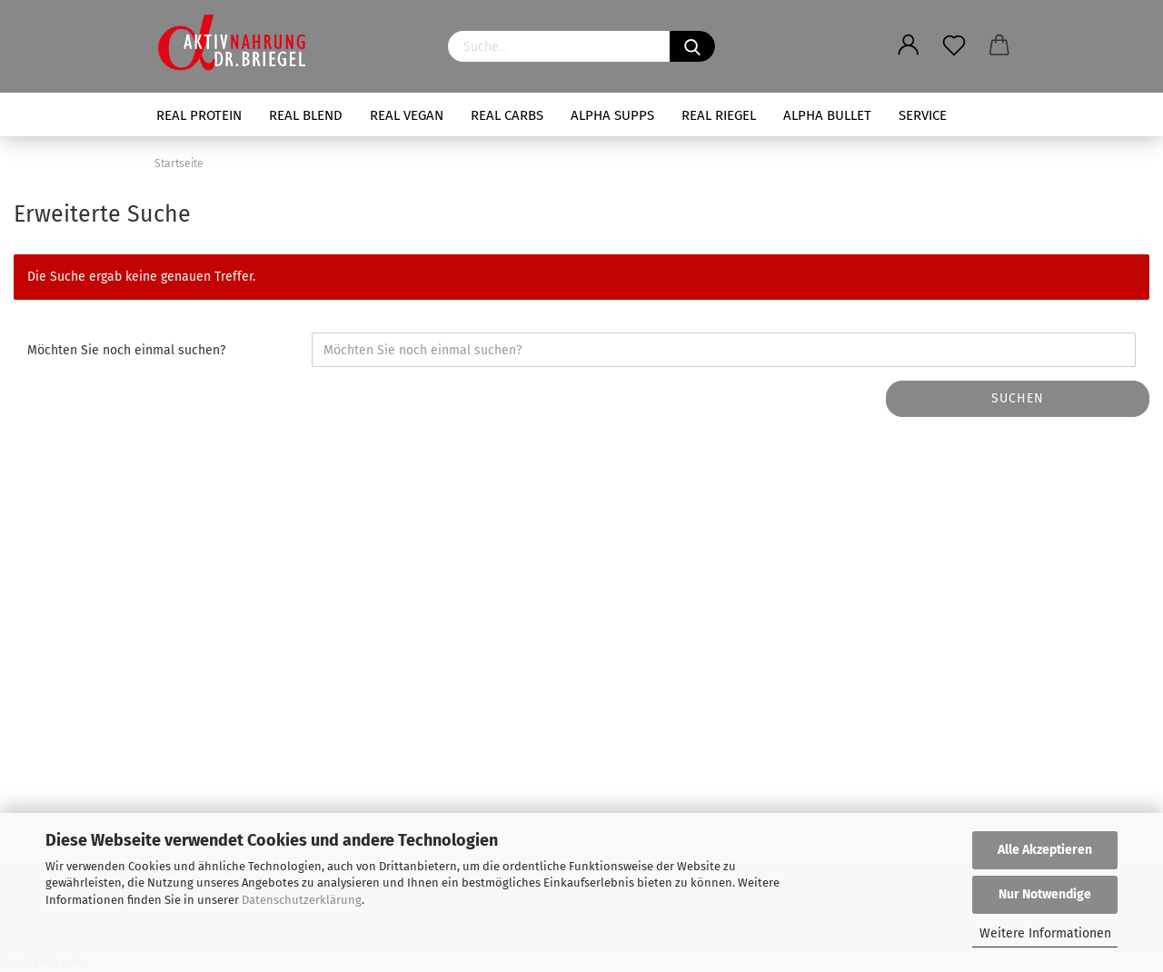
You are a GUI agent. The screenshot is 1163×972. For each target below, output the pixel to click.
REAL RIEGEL (718, 115)
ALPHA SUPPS (612, 115)
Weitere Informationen (1045, 933)
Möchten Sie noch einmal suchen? (126, 350)
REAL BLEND (306, 115)
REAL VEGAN (406, 115)
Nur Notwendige (1045, 894)
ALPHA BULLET (827, 115)
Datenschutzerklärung (302, 900)
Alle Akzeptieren (1045, 850)
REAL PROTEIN (199, 115)
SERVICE (923, 115)
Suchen (1017, 398)
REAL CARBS (507, 115)
